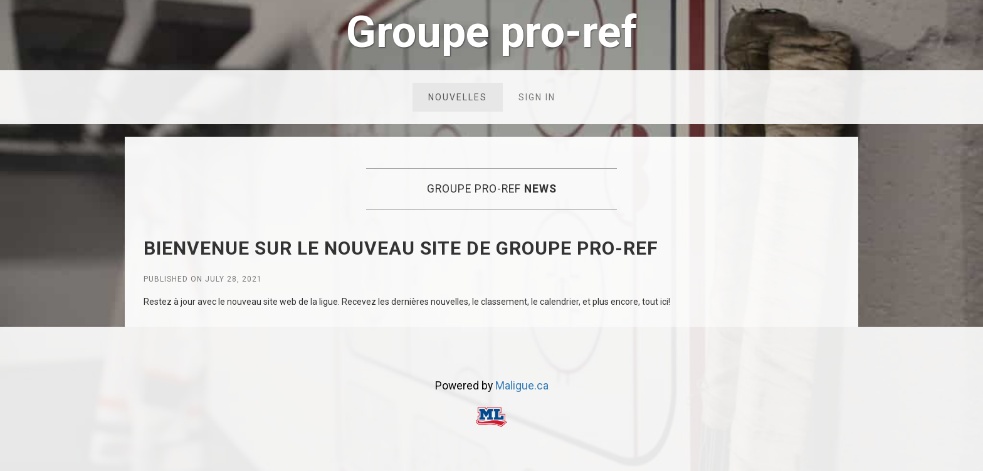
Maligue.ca (522, 385)
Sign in (536, 97)
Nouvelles (457, 97)
